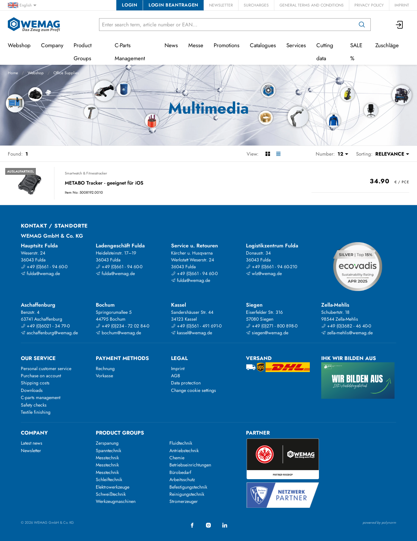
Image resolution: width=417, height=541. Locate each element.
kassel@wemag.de (191, 332)
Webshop (36, 73)
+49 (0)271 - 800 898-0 (271, 326)
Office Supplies (66, 73)
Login (129, 5)
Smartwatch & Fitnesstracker (86, 173)
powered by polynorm (379, 522)
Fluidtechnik (180, 443)
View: (253, 154)
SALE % (356, 51)
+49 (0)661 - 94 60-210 (271, 266)
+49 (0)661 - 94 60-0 (44, 266)
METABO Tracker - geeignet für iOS (104, 183)
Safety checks (34, 405)
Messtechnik (107, 457)
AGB (175, 375)
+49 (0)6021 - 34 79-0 (45, 326)
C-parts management (40, 397)
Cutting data (324, 51)
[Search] (362, 24)
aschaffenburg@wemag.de (49, 332)
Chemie (176, 457)
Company (52, 45)
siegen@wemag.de (267, 332)
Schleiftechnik (109, 479)
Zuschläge (387, 45)
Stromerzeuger (183, 501)
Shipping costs (35, 383)
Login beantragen (173, 5)
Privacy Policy (369, 5)
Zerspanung (107, 443)
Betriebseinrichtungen (190, 465)
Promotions (226, 45)
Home (13, 73)
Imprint (402, 5)
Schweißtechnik (111, 494)
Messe (195, 45)
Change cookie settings (193, 390)
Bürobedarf (180, 472)
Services (296, 45)
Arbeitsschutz (182, 479)
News (171, 45)
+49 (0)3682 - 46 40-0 (346, 326)
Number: (325, 154)
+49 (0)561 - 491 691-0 (196, 326)
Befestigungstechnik (188, 487)
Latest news (31, 443)
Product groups (120, 433)
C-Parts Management (130, 51)
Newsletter (221, 5)
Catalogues (263, 45)
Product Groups (83, 51)
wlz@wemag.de (264, 273)
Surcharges (256, 5)
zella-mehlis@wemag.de (347, 332)
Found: (15, 154)
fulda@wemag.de (40, 273)
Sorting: (364, 154)
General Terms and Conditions (312, 5)
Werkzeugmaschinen (116, 501)
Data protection (186, 383)
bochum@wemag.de (118, 332)
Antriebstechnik (184, 450)
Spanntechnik (108, 450)
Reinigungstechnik (186, 494)
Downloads (32, 390)
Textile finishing (35, 412)
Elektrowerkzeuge (112, 487)
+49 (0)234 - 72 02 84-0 (122, 326)
